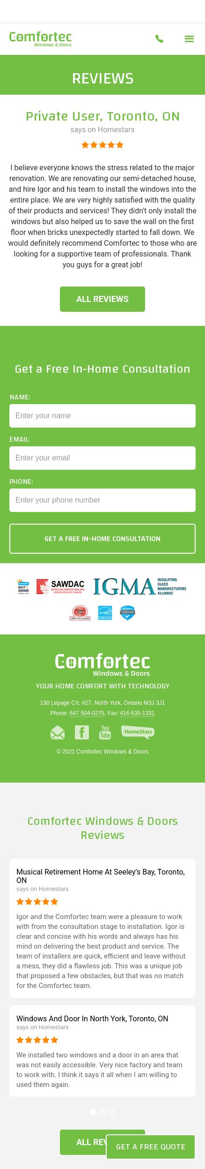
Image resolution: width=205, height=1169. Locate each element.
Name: (19, 403)
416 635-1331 (137, 713)
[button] (189, 39)
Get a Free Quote (150, 1146)
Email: (19, 446)
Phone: (21, 488)
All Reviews (102, 299)
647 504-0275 (87, 713)
